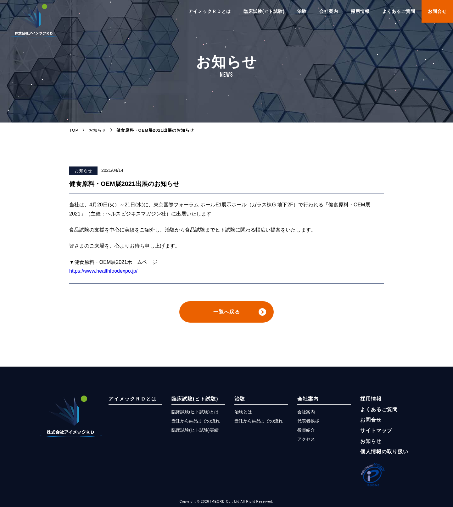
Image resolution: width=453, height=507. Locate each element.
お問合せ (437, 11)
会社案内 (328, 11)
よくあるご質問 (398, 11)
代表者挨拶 (308, 420)
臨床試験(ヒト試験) (264, 11)
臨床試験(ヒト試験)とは (195, 411)
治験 (302, 11)
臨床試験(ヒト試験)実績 (195, 430)
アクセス (306, 439)
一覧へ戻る (226, 311)
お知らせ (83, 170)
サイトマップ (376, 430)
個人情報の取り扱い (384, 451)
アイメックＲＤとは (209, 11)
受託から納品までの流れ (195, 420)
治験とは (243, 411)
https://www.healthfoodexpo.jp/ (103, 271)
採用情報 (360, 11)
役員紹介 (306, 430)
